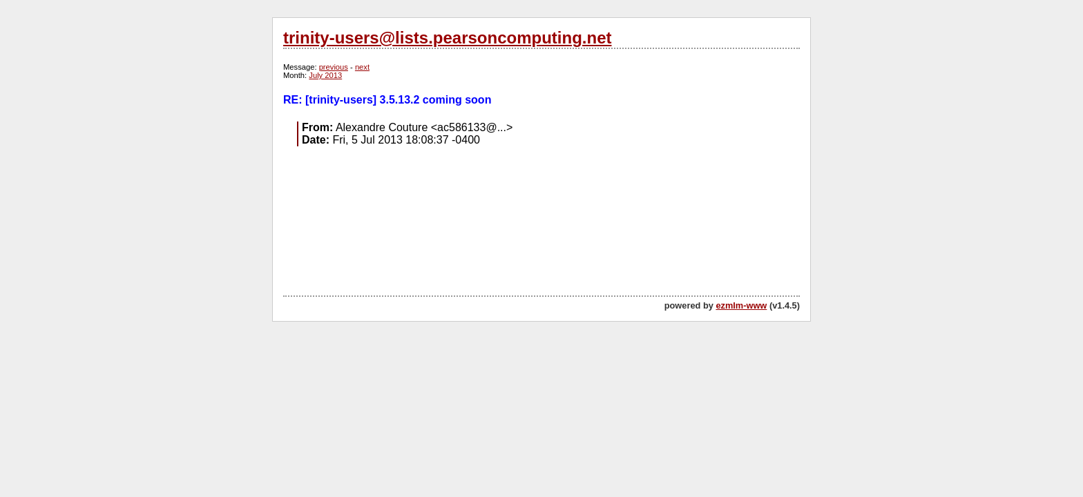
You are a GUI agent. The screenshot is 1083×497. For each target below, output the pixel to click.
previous (333, 67)
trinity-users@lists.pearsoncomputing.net (447, 37)
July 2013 (325, 75)
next (362, 67)
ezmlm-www (741, 305)
